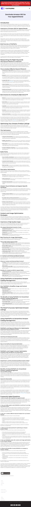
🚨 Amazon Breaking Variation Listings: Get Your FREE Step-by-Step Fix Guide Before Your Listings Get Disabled (15, 4)
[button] (29, 8)
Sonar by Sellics (11, 81)
